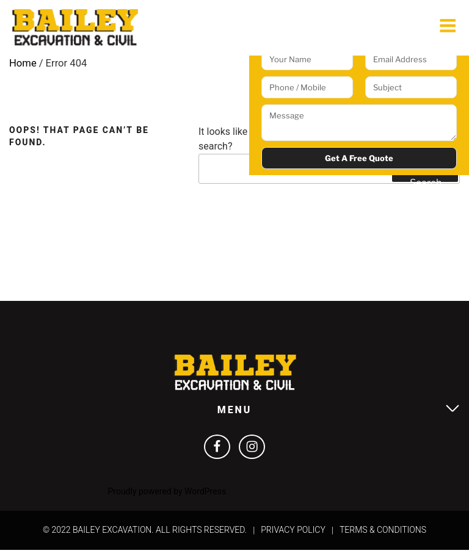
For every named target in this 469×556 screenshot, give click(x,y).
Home (23, 66)
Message (359, 122)
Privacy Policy (293, 536)
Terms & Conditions (383, 536)
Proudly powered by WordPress (166, 497)
